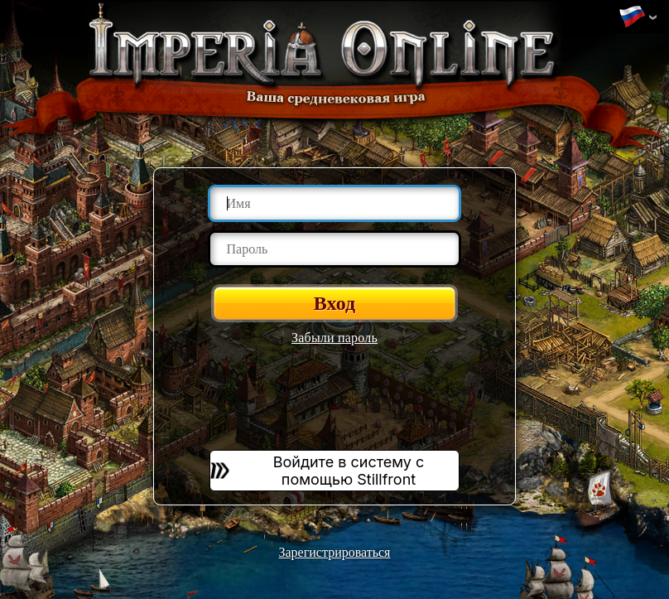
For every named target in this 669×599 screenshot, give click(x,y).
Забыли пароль (334, 338)
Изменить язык (631, 17)
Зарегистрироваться (335, 552)
